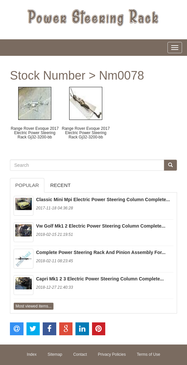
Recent (60, 185)
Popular (27, 185)
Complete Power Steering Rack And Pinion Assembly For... (100, 252)
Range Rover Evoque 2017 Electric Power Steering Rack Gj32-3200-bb (35, 132)
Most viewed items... (34, 306)
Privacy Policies (112, 354)
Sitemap (55, 354)
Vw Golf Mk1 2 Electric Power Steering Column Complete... (100, 226)
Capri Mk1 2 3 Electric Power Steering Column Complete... (100, 278)
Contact (80, 354)
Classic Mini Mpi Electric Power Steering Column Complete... (103, 199)
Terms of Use (148, 354)
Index (31, 354)
